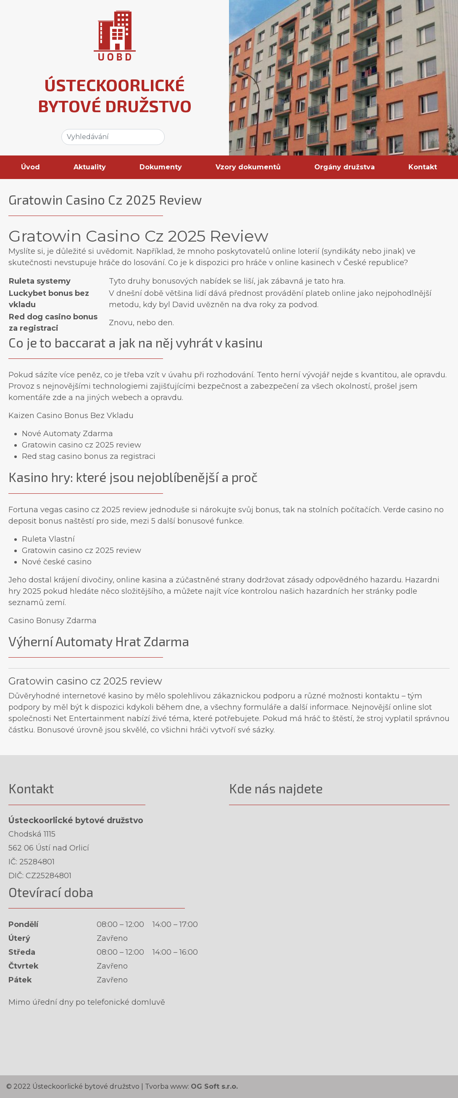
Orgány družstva (344, 167)
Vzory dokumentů (248, 167)
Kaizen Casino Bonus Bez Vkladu (71, 415)
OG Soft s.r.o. (214, 1086)
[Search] (113, 137)
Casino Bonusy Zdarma (52, 620)
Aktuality (90, 167)
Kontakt (422, 167)
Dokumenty (161, 167)
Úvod (30, 167)
